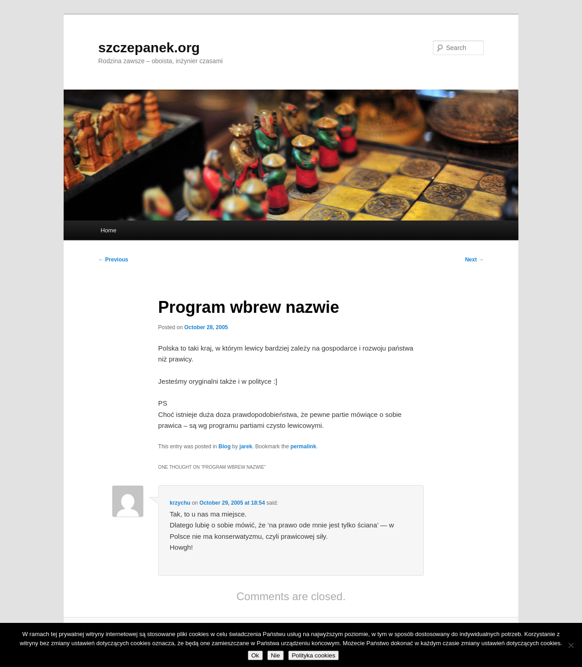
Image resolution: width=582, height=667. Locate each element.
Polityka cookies (314, 655)
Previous (113, 259)
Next (474, 259)
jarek (246, 446)
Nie (275, 655)
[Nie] (570, 645)
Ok (255, 655)
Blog (225, 446)
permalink (303, 446)
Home (108, 230)
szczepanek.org (149, 47)
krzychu (180, 503)
